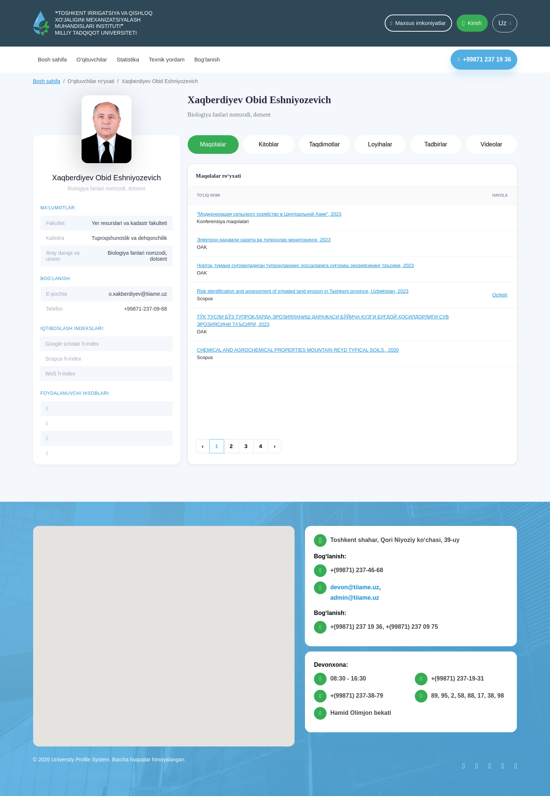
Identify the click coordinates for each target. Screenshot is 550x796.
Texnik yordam (167, 59)
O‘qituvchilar (91, 59)
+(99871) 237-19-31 (457, 678)
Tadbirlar (436, 144)
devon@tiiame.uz (354, 587)
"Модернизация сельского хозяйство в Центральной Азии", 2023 (269, 214)
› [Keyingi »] (275, 446)
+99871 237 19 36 (484, 59)
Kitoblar (269, 144)
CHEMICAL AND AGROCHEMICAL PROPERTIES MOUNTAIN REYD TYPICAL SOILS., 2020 (298, 350)
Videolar (491, 144)
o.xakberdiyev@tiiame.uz (138, 294)
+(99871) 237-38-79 (356, 695)
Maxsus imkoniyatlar (418, 23)
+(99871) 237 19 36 (356, 627)
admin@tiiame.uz (354, 597)
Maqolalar (213, 144)
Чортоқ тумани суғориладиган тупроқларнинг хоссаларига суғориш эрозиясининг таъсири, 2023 (305, 265)
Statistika (128, 59)
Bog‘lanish (207, 59)
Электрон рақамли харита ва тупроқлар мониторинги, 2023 (264, 239)
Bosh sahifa (52, 59)
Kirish (471, 23)
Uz (504, 23)
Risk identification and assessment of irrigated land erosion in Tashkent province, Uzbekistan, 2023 (302, 291)
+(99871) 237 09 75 (412, 627)
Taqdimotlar (324, 144)
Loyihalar (380, 144)
